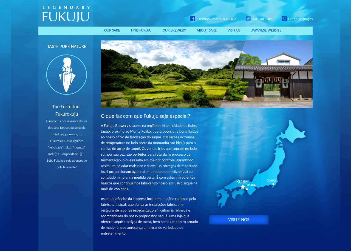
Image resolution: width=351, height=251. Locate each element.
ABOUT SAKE (207, 30)
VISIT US (234, 30)
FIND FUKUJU (141, 30)
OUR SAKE (112, 30)
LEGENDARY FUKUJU (65, 13)
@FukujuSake (259, 19)
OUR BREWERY (174, 30)
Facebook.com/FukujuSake (213, 19)
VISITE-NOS (238, 220)
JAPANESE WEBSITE (266, 30)
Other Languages (297, 19)
